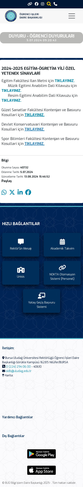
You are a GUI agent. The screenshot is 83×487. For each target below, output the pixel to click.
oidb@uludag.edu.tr (18, 371)
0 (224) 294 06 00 (18, 367)
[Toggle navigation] (71, 16)
